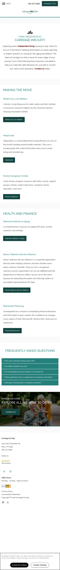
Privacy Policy (7, 491)
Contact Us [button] (11, 412)
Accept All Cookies (19, 565)
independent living (26, 46)
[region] (30, 561)
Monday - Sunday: (9, 481)
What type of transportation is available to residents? (22, 383)
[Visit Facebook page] (4, 471)
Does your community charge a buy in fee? (19, 361)
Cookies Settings (40, 565)
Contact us (39, 69)
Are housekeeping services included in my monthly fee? (23, 372)
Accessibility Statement (11, 494)
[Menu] (6, 3)
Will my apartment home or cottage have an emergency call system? (27, 377)
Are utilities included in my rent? (15, 366)
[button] (50, 3)
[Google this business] (10, 471)
